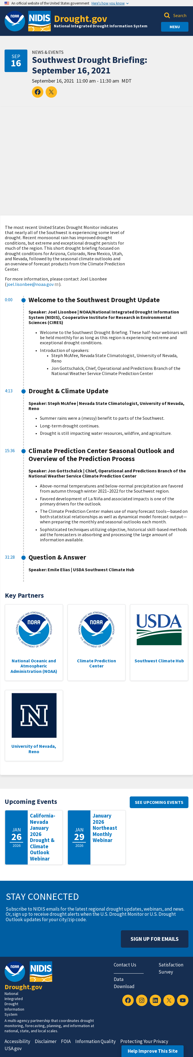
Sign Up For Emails (155, 938)
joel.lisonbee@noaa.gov (33, 284)
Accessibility (17, 1041)
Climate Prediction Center (96, 663)
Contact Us (125, 965)
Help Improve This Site (153, 1051)
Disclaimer (45, 1041)
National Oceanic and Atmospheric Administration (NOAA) (34, 666)
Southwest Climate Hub (159, 660)
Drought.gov (80, 18)
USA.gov (13, 1048)
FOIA (66, 1041)
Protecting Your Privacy (144, 1041)
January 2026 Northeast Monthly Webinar (105, 827)
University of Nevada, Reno (33, 748)
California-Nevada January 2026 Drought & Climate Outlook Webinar (42, 837)
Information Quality (95, 1041)
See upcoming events (159, 802)
